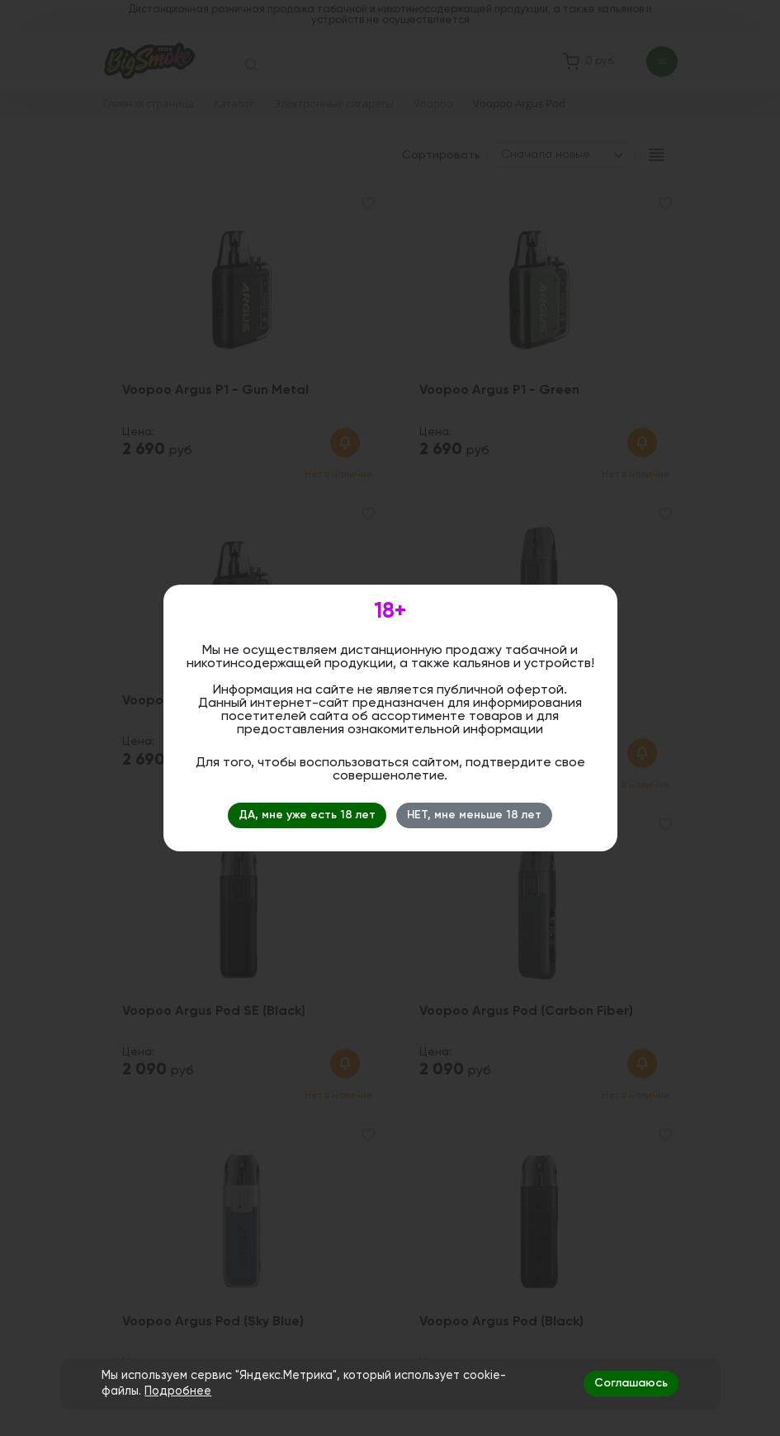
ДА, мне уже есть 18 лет (307, 815)
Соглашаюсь (631, 1383)
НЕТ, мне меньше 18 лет (474, 815)
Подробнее (177, 1391)
